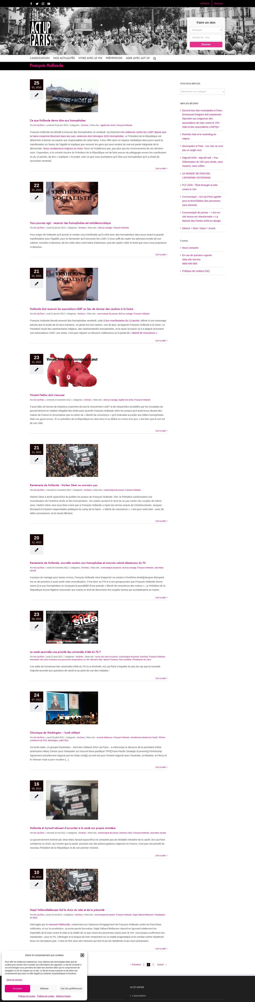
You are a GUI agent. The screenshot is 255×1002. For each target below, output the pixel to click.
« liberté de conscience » (143, 332)
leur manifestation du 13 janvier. (123, 320)
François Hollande (124, 125)
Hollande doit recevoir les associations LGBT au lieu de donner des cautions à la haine (81, 309)
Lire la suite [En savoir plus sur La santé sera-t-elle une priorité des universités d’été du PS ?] (161, 678)
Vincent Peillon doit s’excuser (47, 395)
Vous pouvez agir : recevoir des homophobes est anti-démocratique (70, 223)
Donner (206, 44)
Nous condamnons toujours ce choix (63, 148)
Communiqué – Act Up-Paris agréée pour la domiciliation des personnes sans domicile (201, 200)
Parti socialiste (125, 660)
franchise (144, 657)
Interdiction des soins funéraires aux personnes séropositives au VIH (59, 660)
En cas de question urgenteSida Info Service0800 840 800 (197, 259)
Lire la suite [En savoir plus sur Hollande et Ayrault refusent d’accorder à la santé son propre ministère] (161, 855)
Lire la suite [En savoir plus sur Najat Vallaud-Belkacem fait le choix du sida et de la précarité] (161, 949)
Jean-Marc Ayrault (158, 833)
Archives (84, 125)
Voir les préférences (71, 988)
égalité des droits (108, 125)
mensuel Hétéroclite (59, 924)
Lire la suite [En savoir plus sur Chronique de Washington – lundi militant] (161, 767)
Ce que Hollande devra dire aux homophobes (58, 120)
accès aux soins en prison (106, 657)
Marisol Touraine (110, 660)
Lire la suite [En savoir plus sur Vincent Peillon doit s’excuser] (161, 431)
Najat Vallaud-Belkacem (143, 915)
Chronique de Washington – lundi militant (55, 732)
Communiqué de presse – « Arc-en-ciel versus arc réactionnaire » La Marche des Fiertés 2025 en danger (201, 216)
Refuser (44, 988)
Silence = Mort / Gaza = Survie (198, 228)
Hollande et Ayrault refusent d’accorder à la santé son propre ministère (72, 828)
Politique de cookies (26, 996)
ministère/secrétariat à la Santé (143, 737)
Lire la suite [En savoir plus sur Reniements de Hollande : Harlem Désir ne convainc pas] (161, 521)
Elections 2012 (125, 833)
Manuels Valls (96, 660)
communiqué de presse (107, 314)
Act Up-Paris (38, 125)
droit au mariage (105, 228)
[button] (82, 955)
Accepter (17, 988)
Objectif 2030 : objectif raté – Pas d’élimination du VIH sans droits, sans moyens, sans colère (202, 161)
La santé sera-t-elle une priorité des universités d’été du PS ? (65, 652)
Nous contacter (190, 247)
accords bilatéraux (104, 737)
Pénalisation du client (142, 660)
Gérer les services (14, 980)
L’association (139, 995)
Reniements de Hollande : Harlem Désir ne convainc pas (63, 485)
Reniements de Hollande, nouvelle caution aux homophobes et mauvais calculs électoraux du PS (88, 563)
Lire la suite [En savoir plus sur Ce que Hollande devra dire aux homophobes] (161, 168)
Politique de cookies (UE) (195, 271)
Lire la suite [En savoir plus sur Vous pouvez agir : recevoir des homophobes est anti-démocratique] (161, 254)
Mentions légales (63, 996)
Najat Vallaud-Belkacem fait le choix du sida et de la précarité (67, 910)
